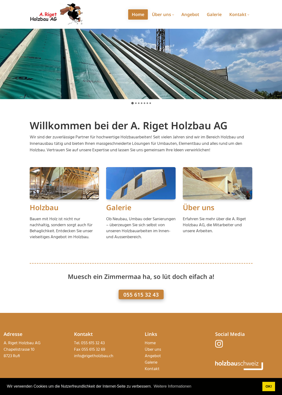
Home (150, 343)
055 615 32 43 (141, 294)
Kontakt (152, 369)
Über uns (198, 207)
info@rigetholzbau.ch (93, 356)
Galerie (118, 207)
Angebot (153, 356)
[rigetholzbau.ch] (56, 14)
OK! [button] (268, 386)
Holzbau (44, 207)
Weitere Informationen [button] (172, 386)
